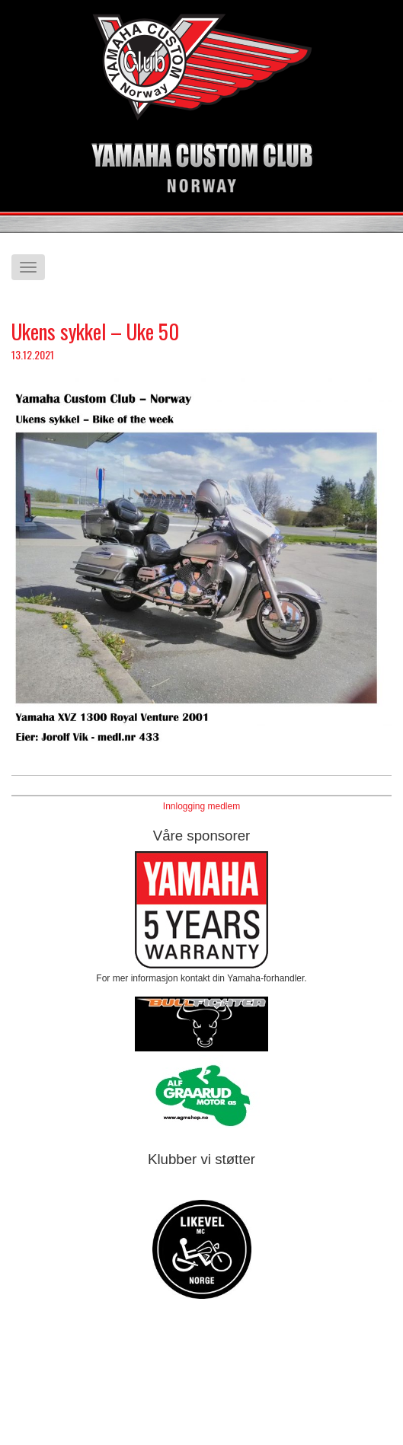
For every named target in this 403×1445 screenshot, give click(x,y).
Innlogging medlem (201, 806)
